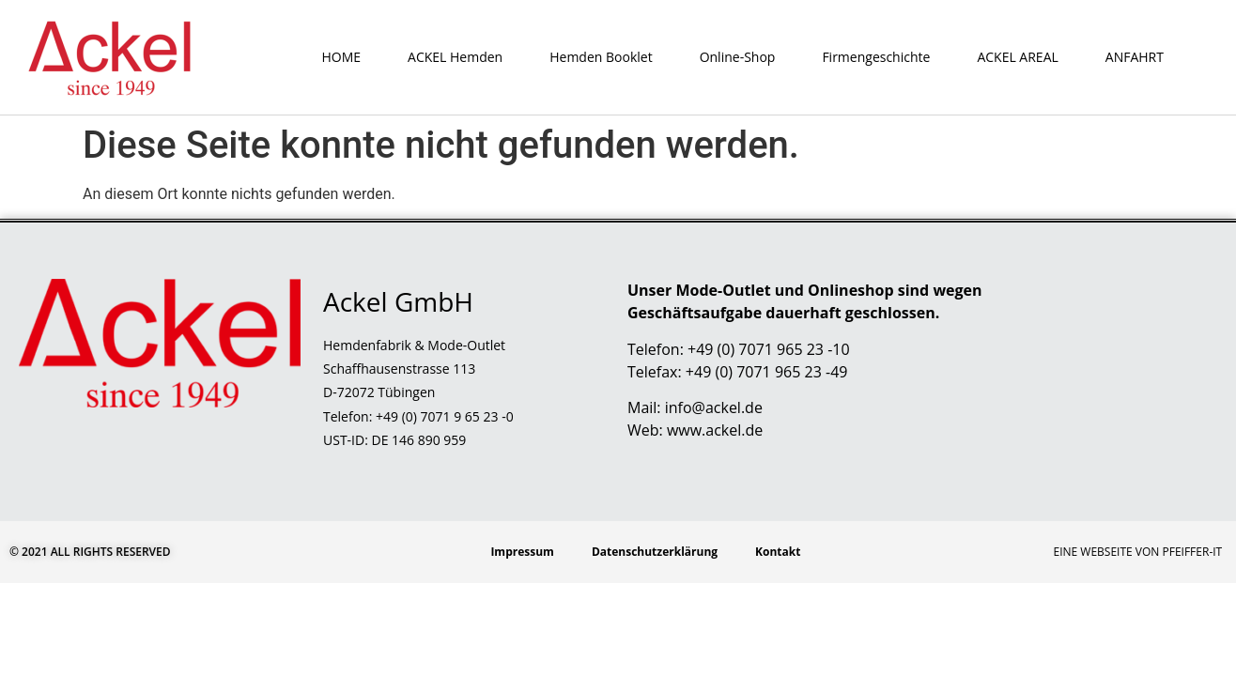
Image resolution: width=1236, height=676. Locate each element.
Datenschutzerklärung (655, 552)
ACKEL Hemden (455, 57)
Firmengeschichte (876, 57)
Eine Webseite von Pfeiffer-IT (1138, 552)
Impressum (522, 552)
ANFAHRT (1134, 57)
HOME (341, 57)
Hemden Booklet (600, 57)
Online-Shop (738, 57)
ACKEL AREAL (1017, 57)
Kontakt (777, 552)
